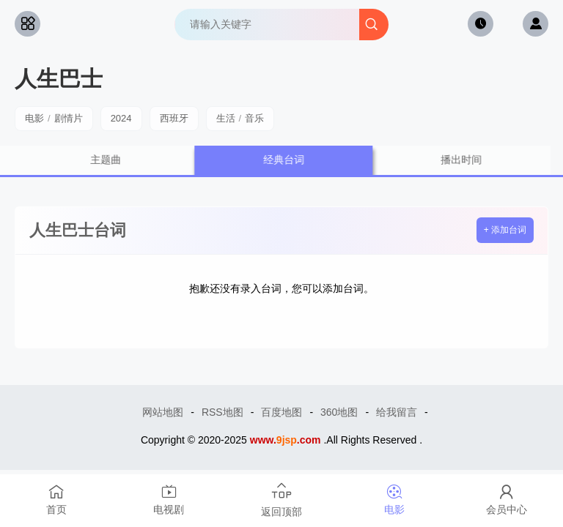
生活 (225, 118)
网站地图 (162, 412)
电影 (34, 118)
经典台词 (294, 159)
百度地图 (281, 412)
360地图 (339, 412)
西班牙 (174, 118)
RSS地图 (222, 412)
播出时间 (472, 159)
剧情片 (68, 118)
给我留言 (396, 412)
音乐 (254, 118)
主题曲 (116, 159)
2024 (121, 118)
